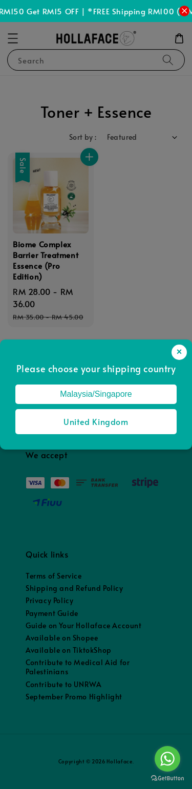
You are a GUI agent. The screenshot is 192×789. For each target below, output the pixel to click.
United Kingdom (95, 421)
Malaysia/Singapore (96, 394)
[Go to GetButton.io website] (167, 778)
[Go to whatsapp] (167, 759)
